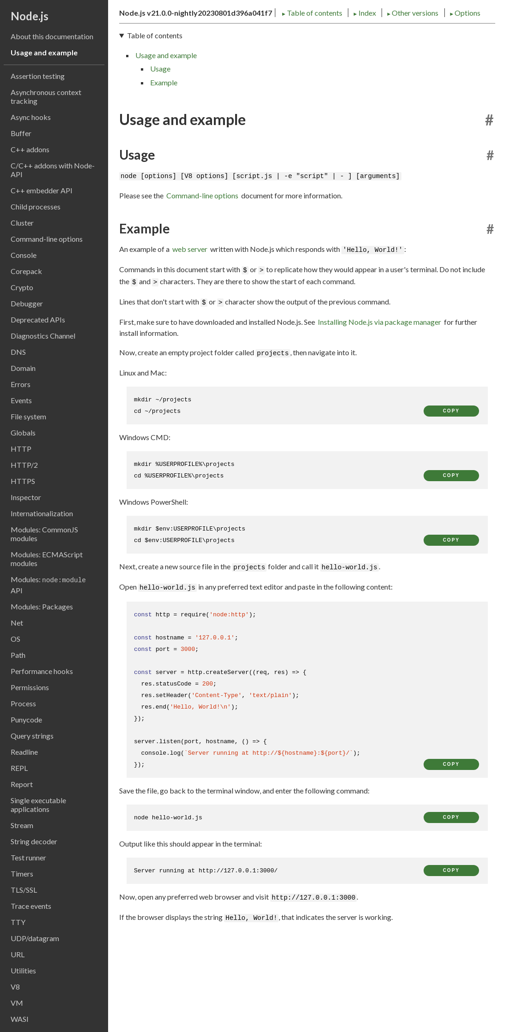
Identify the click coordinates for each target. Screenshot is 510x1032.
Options (304, 86)
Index (204, 86)
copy (451, 487)
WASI (20, 1018)
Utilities (23, 970)
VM (17, 1002)
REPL (19, 768)
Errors (20, 384)
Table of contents (152, 86)
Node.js (30, 16)
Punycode (26, 719)
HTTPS (23, 481)
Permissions (30, 687)
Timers (22, 873)
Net (17, 622)
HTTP (21, 448)
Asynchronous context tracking (46, 96)
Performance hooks (42, 671)
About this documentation (52, 36)
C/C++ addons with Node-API (53, 170)
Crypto (22, 287)
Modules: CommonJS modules (44, 534)
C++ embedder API (42, 190)
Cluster (22, 222)
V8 (15, 986)
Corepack (26, 271)
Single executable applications (38, 804)
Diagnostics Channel (43, 335)
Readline (24, 751)
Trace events (31, 905)
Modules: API (48, 585)
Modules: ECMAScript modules (47, 558)
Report (22, 784)
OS (15, 638)
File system (28, 416)
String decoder (34, 841)
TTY (18, 922)
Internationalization (42, 513)
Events (21, 400)
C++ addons (30, 149)
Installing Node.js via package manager (379, 398)
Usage (160, 145)
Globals (23, 432)
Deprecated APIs (38, 319)
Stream (22, 825)
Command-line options (47, 238)
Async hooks (31, 117)
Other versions (252, 86)
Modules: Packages (42, 606)
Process (23, 703)
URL (17, 954)
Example (163, 159)
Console (23, 255)
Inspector (26, 497)
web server (189, 325)
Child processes (36, 206)
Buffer (21, 133)
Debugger (27, 303)
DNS (18, 351)
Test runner (28, 857)
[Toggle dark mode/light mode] (487, 41)
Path (18, 654)
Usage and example (44, 52)
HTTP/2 (24, 464)
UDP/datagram (35, 938)
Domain (23, 368)
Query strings (32, 735)
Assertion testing (38, 76)
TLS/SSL (24, 889)
